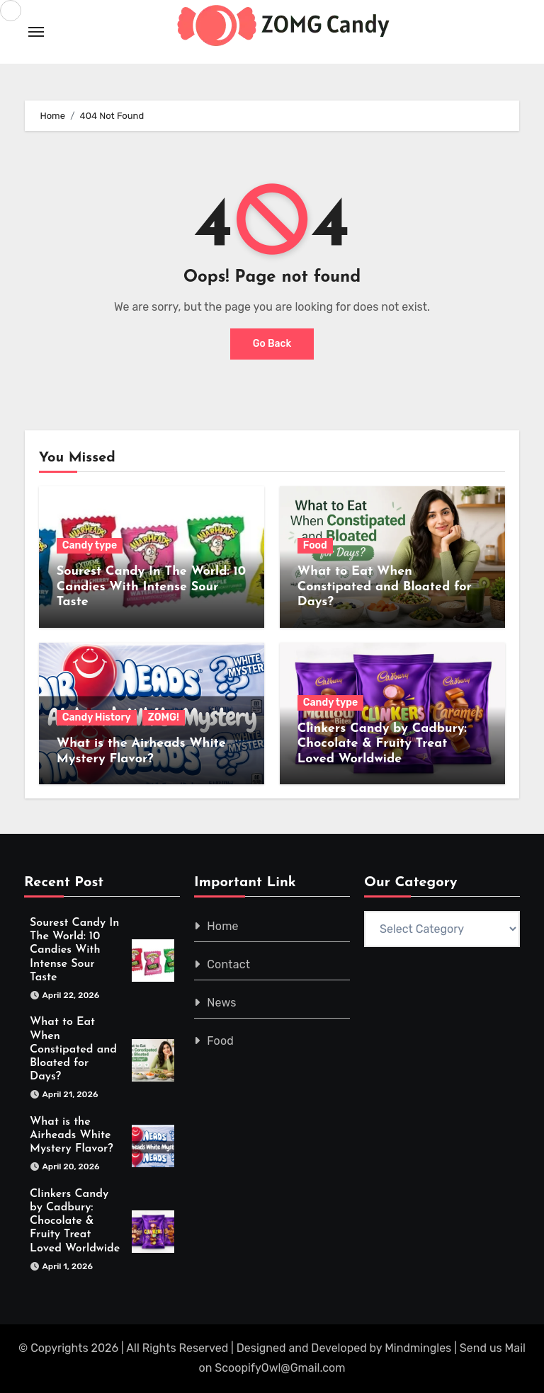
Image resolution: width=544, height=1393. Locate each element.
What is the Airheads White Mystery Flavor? (71, 1135)
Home (223, 926)
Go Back (272, 344)
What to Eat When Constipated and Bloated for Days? (385, 587)
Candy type (89, 545)
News (221, 1002)
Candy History (96, 717)
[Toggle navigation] (36, 31)
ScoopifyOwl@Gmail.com (280, 1368)
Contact (228, 964)
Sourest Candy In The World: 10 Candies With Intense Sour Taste (151, 587)
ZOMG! (163, 717)
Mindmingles (418, 1348)
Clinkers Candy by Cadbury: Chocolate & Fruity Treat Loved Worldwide (382, 744)
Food (315, 545)
